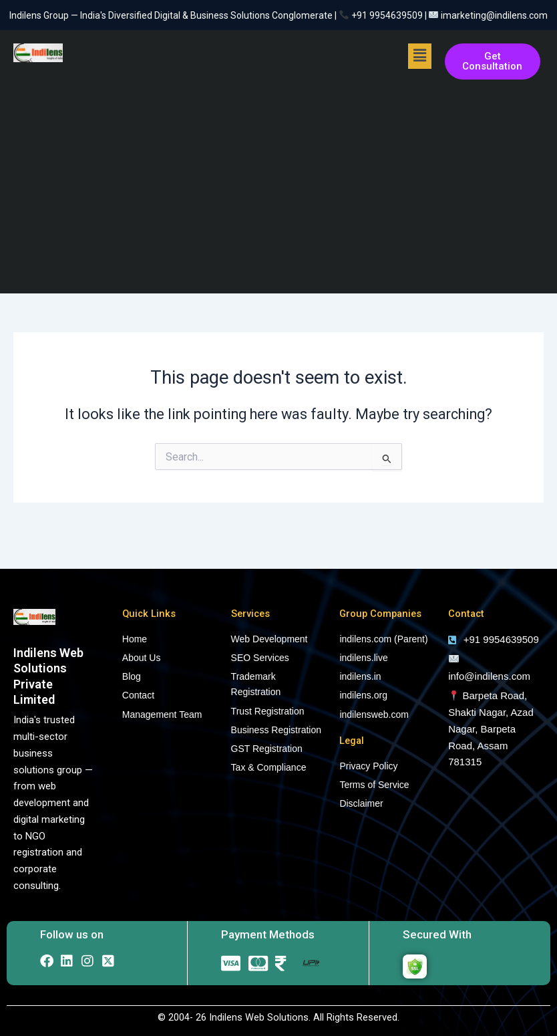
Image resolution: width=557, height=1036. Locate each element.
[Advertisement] (278, 186)
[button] (419, 56)
